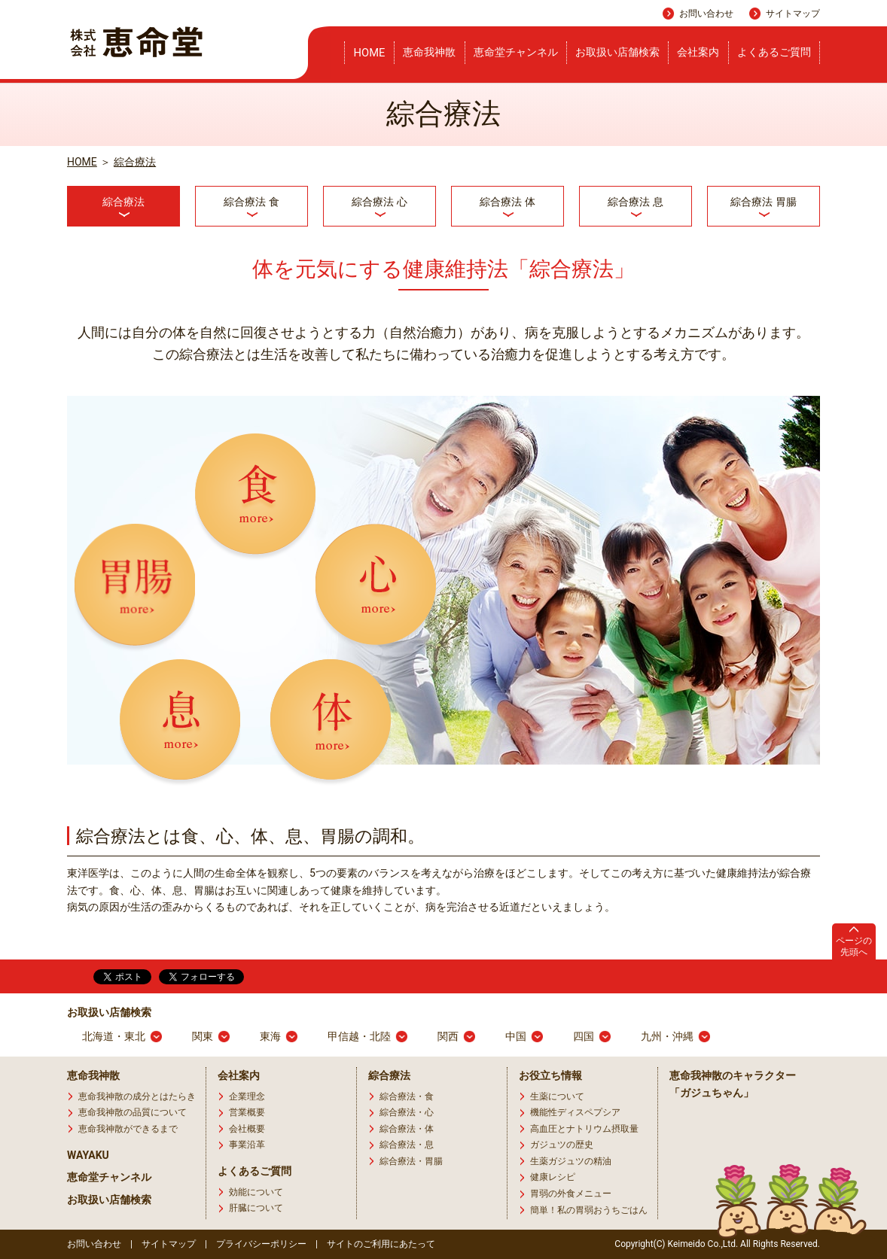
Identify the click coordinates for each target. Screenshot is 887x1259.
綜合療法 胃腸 (763, 202)
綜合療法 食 (251, 202)
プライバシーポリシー (261, 1244)
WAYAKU (88, 1155)
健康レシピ (552, 1177)
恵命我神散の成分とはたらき (137, 1096)
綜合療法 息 (635, 202)
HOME (370, 52)
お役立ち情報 (550, 1075)
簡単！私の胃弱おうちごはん (589, 1210)
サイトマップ (793, 13)
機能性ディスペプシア (575, 1112)
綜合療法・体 (406, 1129)
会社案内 (698, 52)
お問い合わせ (706, 13)
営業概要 (247, 1112)
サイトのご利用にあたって (381, 1244)
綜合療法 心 (379, 202)
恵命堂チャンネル (516, 52)
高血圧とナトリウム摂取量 (584, 1129)
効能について (256, 1192)
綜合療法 (135, 162)
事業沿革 (247, 1144)
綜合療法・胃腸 (411, 1161)
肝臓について (256, 1208)
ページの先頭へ (854, 945)
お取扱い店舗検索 (617, 52)
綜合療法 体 (507, 202)
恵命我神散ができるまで (128, 1129)
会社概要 (247, 1129)
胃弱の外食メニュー (570, 1193)
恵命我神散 (429, 52)
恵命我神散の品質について (132, 1112)
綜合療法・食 (406, 1096)
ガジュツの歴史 (561, 1144)
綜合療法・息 (406, 1144)
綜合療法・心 (406, 1112)
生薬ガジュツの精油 (570, 1161)
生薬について (557, 1096)
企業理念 (247, 1096)
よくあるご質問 (774, 52)
